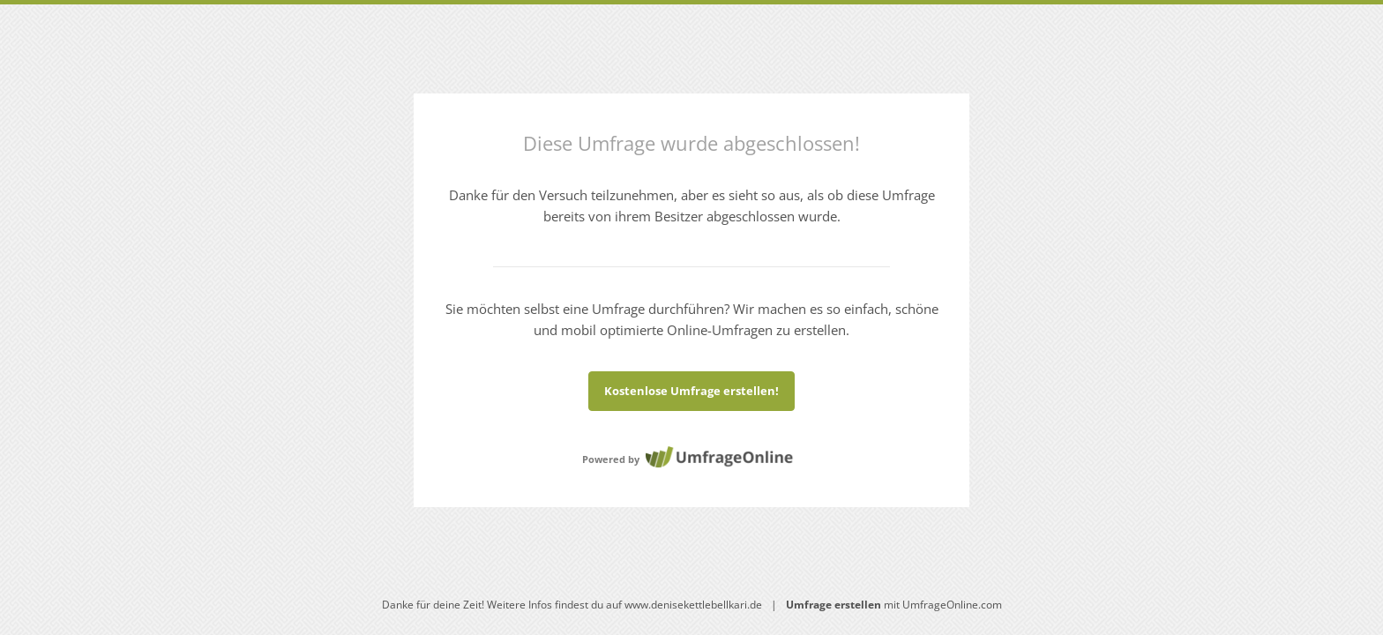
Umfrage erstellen (833, 604)
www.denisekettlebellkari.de (693, 604)
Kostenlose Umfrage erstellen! (691, 391)
